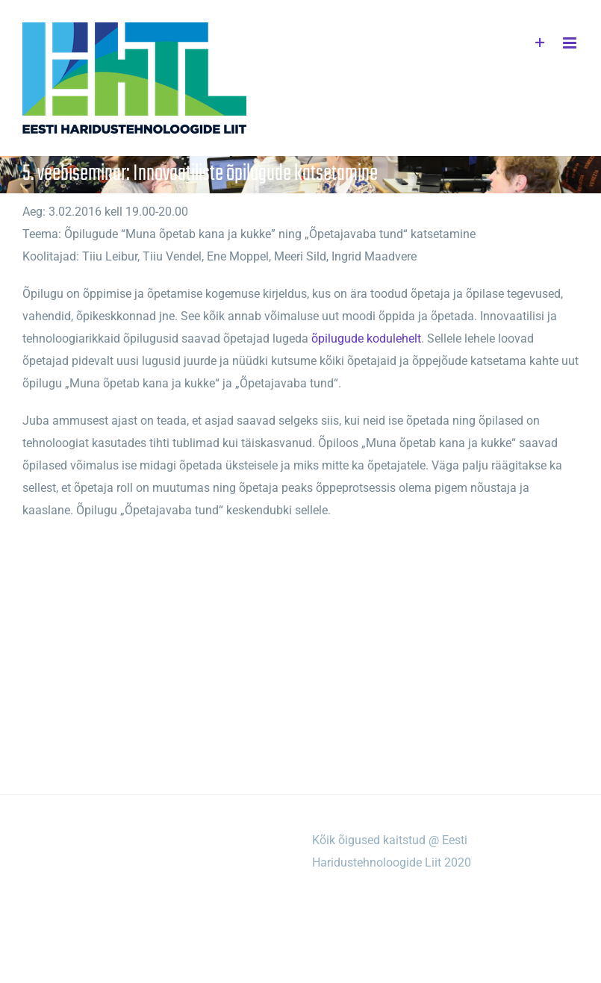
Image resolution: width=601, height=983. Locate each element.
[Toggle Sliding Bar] (540, 43)
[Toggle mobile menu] (571, 43)
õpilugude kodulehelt (366, 338)
